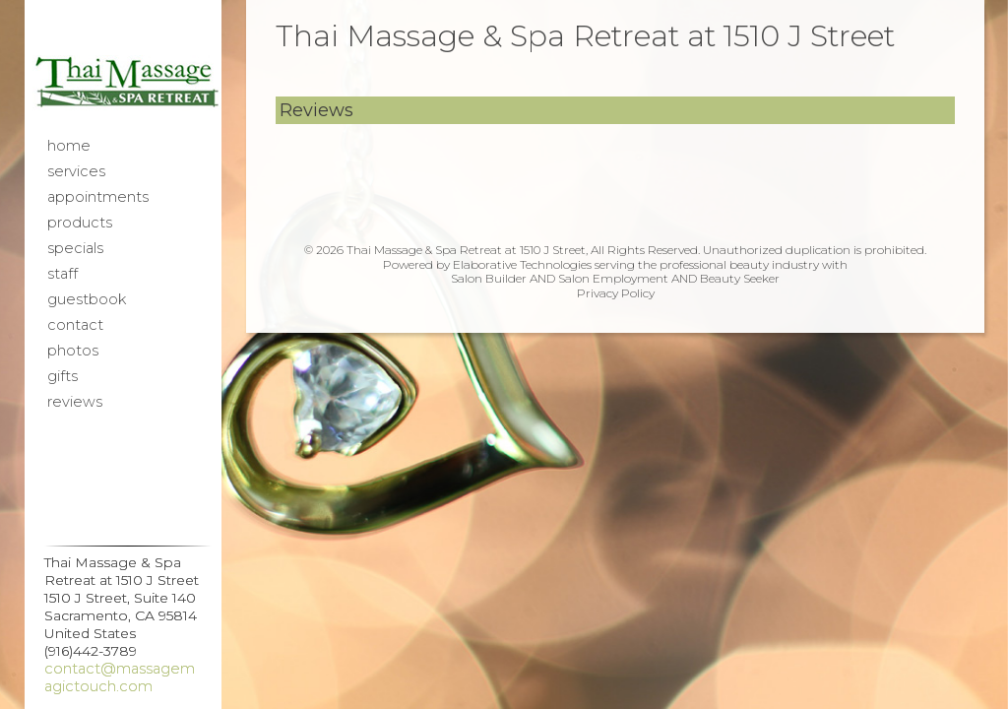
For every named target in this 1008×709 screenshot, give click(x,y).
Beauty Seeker (740, 278)
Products (79, 222)
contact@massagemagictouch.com (119, 677)
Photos (72, 350)
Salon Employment (613, 278)
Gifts (62, 376)
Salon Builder (489, 278)
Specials (75, 248)
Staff (62, 274)
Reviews (74, 402)
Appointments (98, 197)
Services (76, 171)
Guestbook (86, 299)
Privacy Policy (616, 293)
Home (69, 146)
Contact (75, 325)
